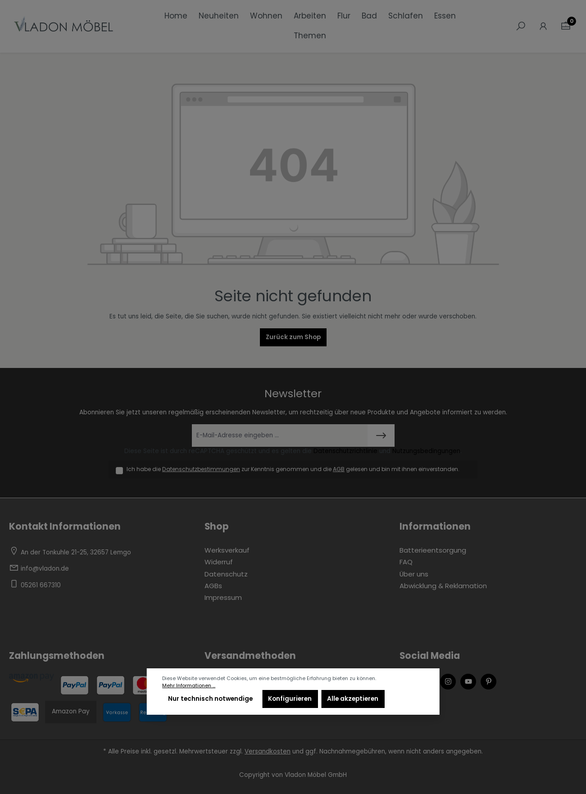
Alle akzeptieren (352, 698)
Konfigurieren (290, 698)
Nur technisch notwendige (210, 698)
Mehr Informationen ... (188, 685)
